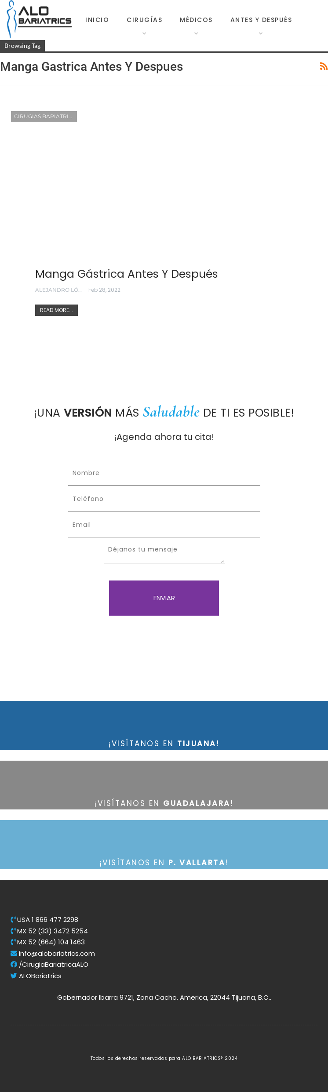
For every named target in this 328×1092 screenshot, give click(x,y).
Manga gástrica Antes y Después (126, 274)
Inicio (97, 19)
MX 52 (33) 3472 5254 (49, 931)
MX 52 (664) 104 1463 (48, 942)
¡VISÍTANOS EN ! (164, 743)
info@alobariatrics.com (53, 953)
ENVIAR (164, 597)
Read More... (56, 310)
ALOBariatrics (36, 975)
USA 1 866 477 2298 (44, 919)
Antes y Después (261, 19)
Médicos (196, 19)
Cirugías (144, 19)
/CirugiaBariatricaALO (49, 964)
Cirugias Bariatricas (45, 116)
